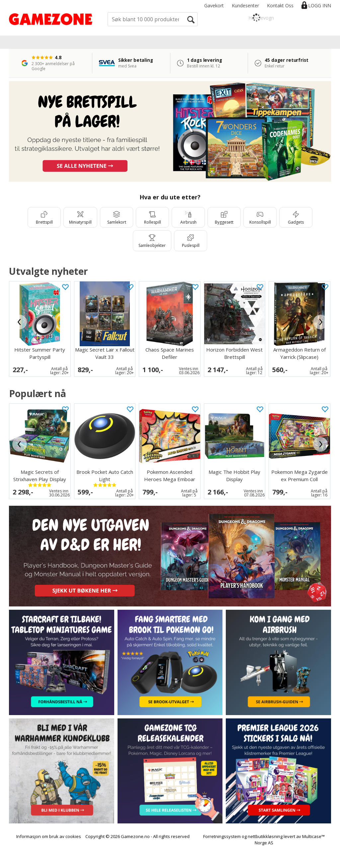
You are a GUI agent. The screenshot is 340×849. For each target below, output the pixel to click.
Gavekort (214, 5)
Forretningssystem (222, 836)
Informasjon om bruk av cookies (48, 836)
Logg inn (319, 5)
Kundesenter (245, 5)
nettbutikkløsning (265, 836)
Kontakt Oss (280, 5)
